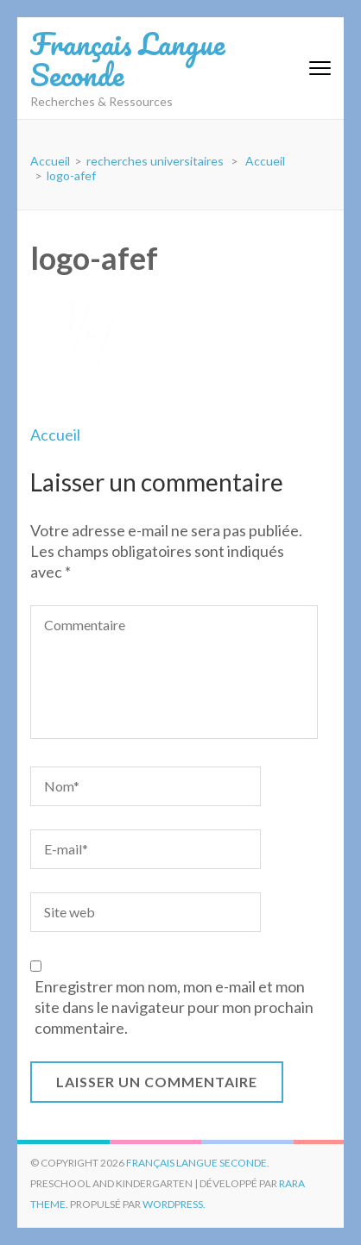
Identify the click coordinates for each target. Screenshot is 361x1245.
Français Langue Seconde (127, 58)
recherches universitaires (155, 160)
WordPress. (174, 1204)
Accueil (55, 434)
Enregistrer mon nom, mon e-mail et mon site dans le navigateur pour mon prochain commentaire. (174, 1007)
